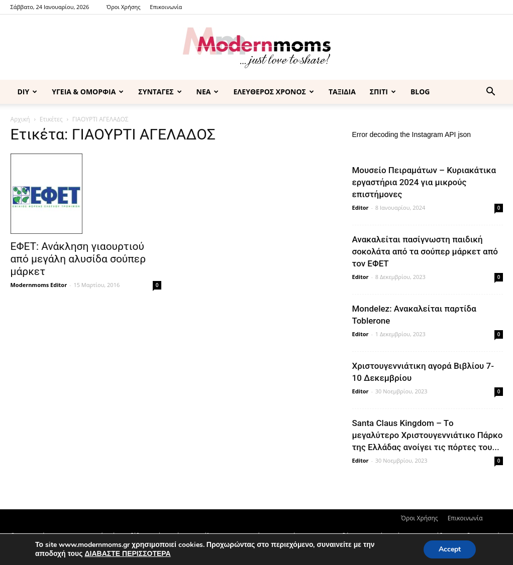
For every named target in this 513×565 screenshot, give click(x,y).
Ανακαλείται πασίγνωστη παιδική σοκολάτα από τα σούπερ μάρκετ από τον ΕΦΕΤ (425, 251)
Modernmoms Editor (39, 285)
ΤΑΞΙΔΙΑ (342, 91)
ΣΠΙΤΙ (383, 91)
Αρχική (20, 119)
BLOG (420, 91)
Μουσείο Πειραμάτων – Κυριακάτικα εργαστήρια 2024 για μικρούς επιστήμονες (424, 182)
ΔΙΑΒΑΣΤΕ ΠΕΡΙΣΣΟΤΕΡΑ (127, 553)
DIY (28, 91)
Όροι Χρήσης (123, 7)
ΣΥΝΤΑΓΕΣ (159, 91)
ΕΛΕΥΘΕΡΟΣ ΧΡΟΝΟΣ (273, 91)
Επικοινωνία (166, 7)
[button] (491, 92)
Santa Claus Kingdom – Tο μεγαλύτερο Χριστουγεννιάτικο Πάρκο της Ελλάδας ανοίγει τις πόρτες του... (427, 435)
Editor (360, 207)
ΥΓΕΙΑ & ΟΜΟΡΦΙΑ (88, 91)
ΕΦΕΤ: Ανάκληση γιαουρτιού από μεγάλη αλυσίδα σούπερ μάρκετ (78, 258)
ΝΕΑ (207, 91)
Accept (450, 549)
